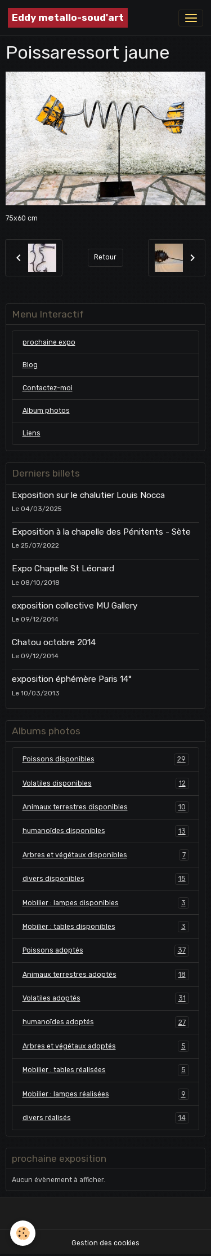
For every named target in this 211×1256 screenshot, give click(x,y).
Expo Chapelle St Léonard (63, 568)
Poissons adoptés (106, 950)
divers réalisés (106, 1117)
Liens (32, 433)
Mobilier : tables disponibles (106, 926)
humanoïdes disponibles (106, 830)
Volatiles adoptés (106, 998)
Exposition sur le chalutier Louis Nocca (88, 495)
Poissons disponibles (106, 759)
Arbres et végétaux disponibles (106, 855)
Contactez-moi (48, 388)
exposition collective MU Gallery (74, 606)
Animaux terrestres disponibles (106, 807)
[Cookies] (22, 1233)
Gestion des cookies (105, 1243)
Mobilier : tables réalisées (106, 1070)
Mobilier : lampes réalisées (106, 1094)
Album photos (46, 411)
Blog (30, 365)
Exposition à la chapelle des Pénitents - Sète (101, 532)
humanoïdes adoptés (106, 1022)
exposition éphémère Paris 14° (72, 679)
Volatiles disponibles (106, 783)
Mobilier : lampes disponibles (106, 903)
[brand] (68, 18)
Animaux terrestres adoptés (106, 974)
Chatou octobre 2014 (54, 642)
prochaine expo (49, 342)
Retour (105, 257)
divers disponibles (106, 878)
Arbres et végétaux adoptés (106, 1046)
